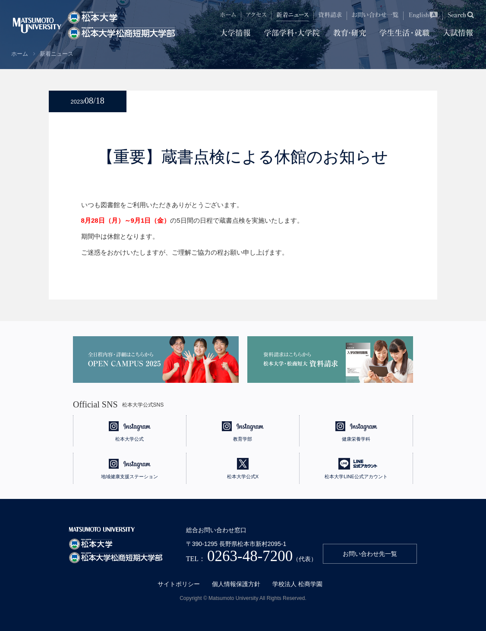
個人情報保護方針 (236, 584)
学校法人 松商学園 (297, 584)
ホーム (19, 53)
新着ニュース (56, 53)
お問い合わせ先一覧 (370, 553)
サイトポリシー (179, 584)
